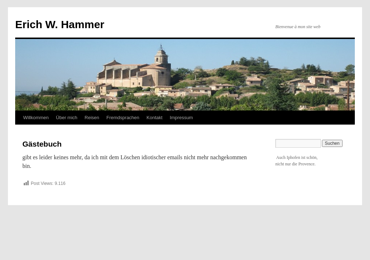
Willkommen (36, 117)
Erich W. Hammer (59, 24)
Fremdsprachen (123, 117)
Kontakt (155, 117)
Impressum (181, 117)
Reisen (92, 117)
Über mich (66, 117)
